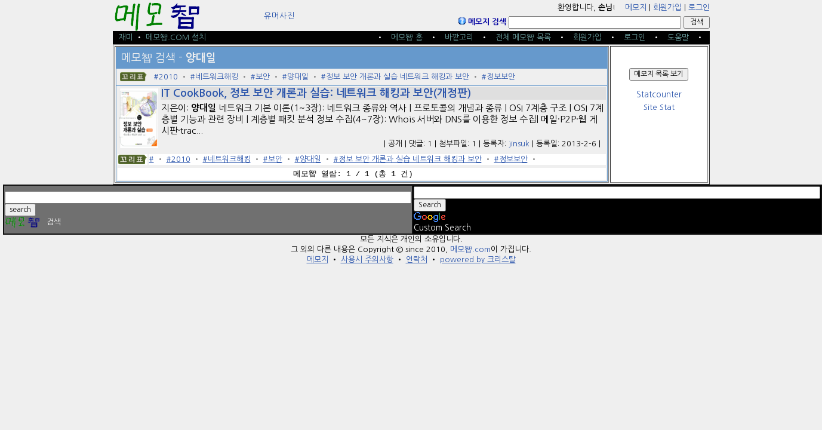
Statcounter (659, 95)
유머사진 (279, 16)
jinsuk (519, 144)
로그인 (699, 7)
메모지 (635, 7)
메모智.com (470, 249)
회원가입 (667, 7)
